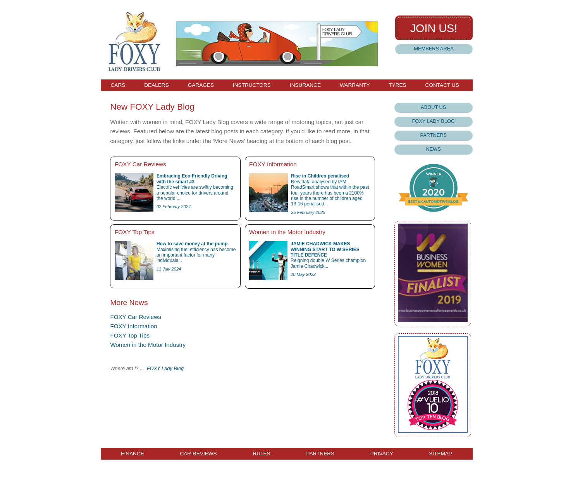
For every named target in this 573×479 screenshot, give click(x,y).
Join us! (434, 28)
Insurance (305, 85)
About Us (433, 107)
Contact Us (442, 85)
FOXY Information (133, 326)
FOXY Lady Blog (165, 368)
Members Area (433, 49)
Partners (433, 135)
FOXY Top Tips (130, 335)
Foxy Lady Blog (433, 121)
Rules (261, 454)
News (433, 149)
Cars (118, 85)
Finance (132, 454)
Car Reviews (198, 454)
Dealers (156, 85)
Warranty (355, 85)
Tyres (397, 85)
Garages (201, 85)
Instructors (252, 85)
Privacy (381, 454)
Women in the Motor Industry (148, 344)
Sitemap (440, 454)
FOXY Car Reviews (135, 317)
